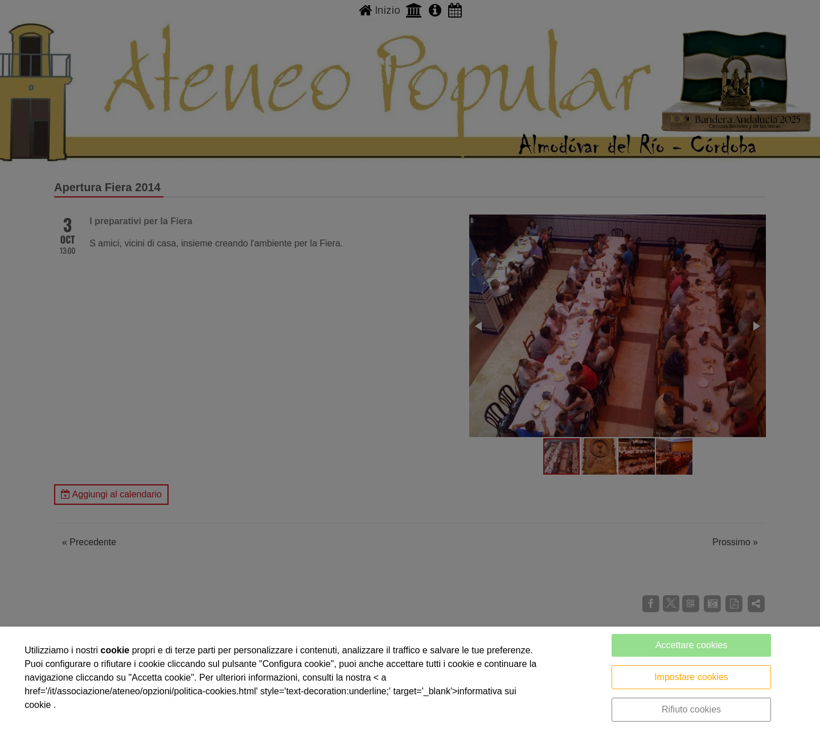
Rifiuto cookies (691, 709)
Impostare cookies (691, 677)
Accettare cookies (691, 645)
